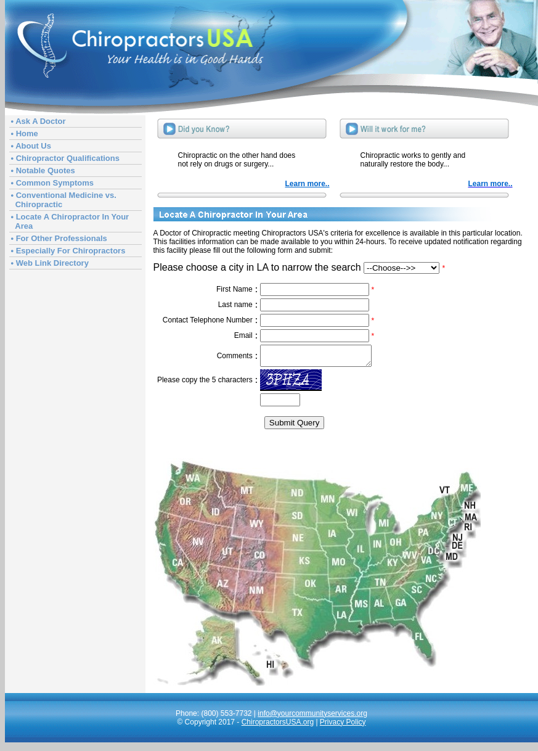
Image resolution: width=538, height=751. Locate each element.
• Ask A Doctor (38, 121)
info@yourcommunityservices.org (312, 717)
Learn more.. (307, 183)
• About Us (31, 145)
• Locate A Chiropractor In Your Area (70, 221)
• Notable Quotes (43, 170)
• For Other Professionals (59, 238)
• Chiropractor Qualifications (65, 158)
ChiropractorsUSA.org (278, 725)
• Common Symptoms (52, 182)
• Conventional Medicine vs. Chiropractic (63, 200)
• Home (24, 133)
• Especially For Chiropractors (68, 250)
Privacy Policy (343, 725)
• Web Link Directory (50, 263)
